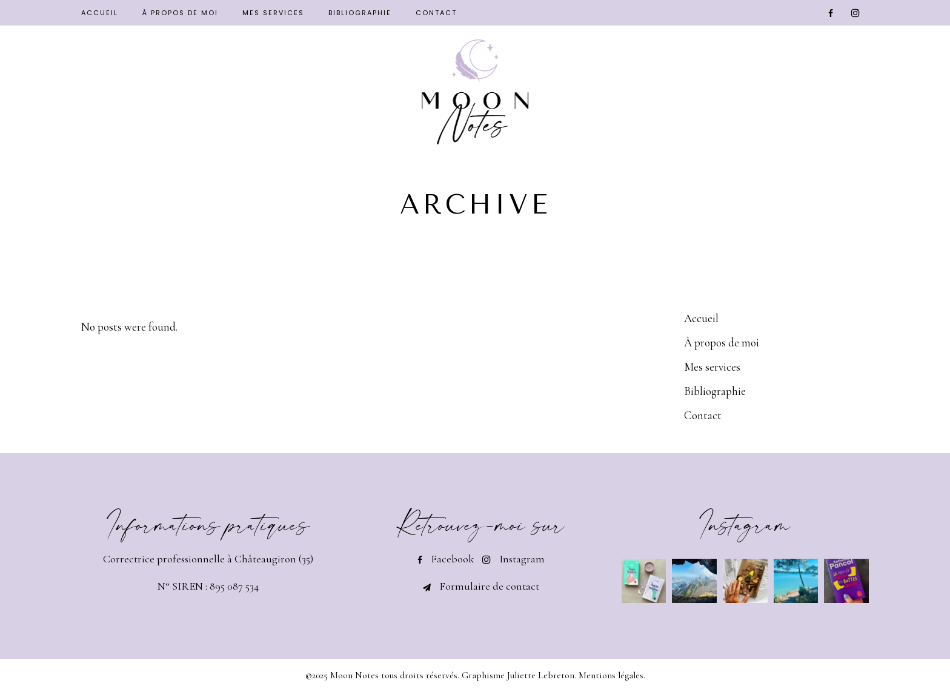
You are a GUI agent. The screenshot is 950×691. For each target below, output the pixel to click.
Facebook (452, 558)
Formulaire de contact (489, 586)
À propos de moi (721, 342)
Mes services (712, 367)
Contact (703, 415)
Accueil (701, 318)
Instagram (522, 558)
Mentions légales (611, 675)
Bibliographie (715, 391)
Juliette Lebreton (540, 675)
